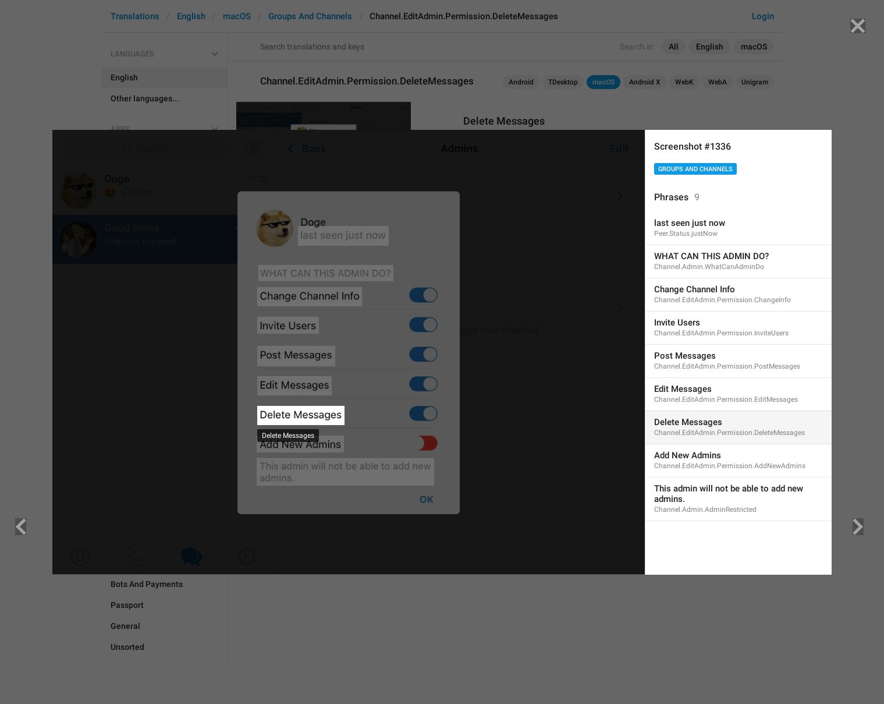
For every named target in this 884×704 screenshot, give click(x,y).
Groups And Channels (695, 169)
